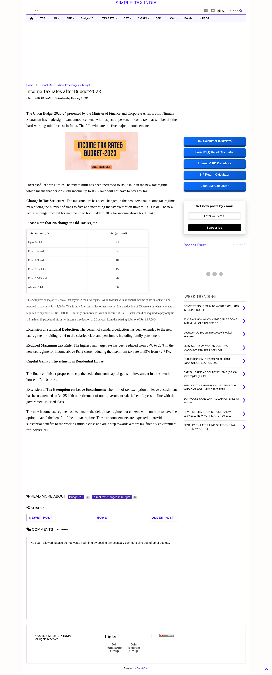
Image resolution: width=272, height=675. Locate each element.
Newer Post (41, 517)
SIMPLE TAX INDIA (136, 2)
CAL (174, 18)
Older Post (163, 517)
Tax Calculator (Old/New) (215, 140)
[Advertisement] (135, 52)
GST (128, 18)
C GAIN (143, 18)
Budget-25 (88, 18)
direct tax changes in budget (74, 85)
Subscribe (214, 227)
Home (29, 85)
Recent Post (195, 245)
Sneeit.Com (142, 668)
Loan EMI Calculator (215, 185)
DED (160, 18)
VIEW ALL (239, 244)
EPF (70, 18)
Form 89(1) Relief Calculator (214, 152)
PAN (57, 18)
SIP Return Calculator (214, 174)
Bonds (188, 18)
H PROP (204, 18)
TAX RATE (109, 18)
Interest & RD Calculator (214, 163)
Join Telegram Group (133, 648)
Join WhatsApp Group (114, 648)
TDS (44, 18)
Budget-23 (46, 85)
